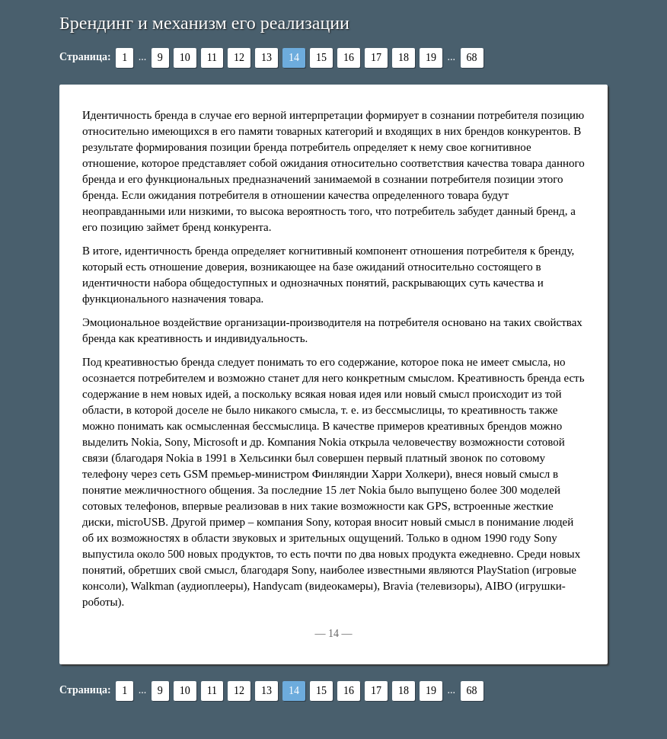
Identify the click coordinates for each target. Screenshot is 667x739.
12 (239, 57)
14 (294, 57)
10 (185, 57)
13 (266, 57)
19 (431, 57)
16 (348, 57)
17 (376, 57)
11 (212, 57)
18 (403, 57)
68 (472, 57)
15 (321, 57)
